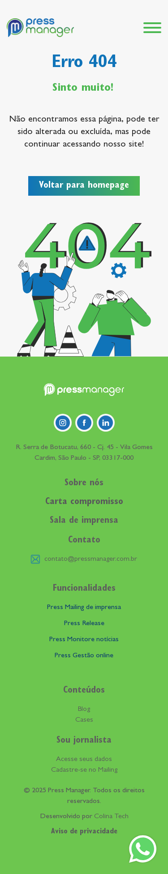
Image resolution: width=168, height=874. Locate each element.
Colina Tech (111, 816)
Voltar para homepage (84, 185)
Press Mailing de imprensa (84, 607)
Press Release (84, 623)
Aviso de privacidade (84, 832)
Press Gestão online (84, 656)
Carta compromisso (84, 502)
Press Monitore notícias (84, 639)
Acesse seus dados (84, 759)
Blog (84, 709)
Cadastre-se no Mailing (84, 770)
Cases (84, 720)
